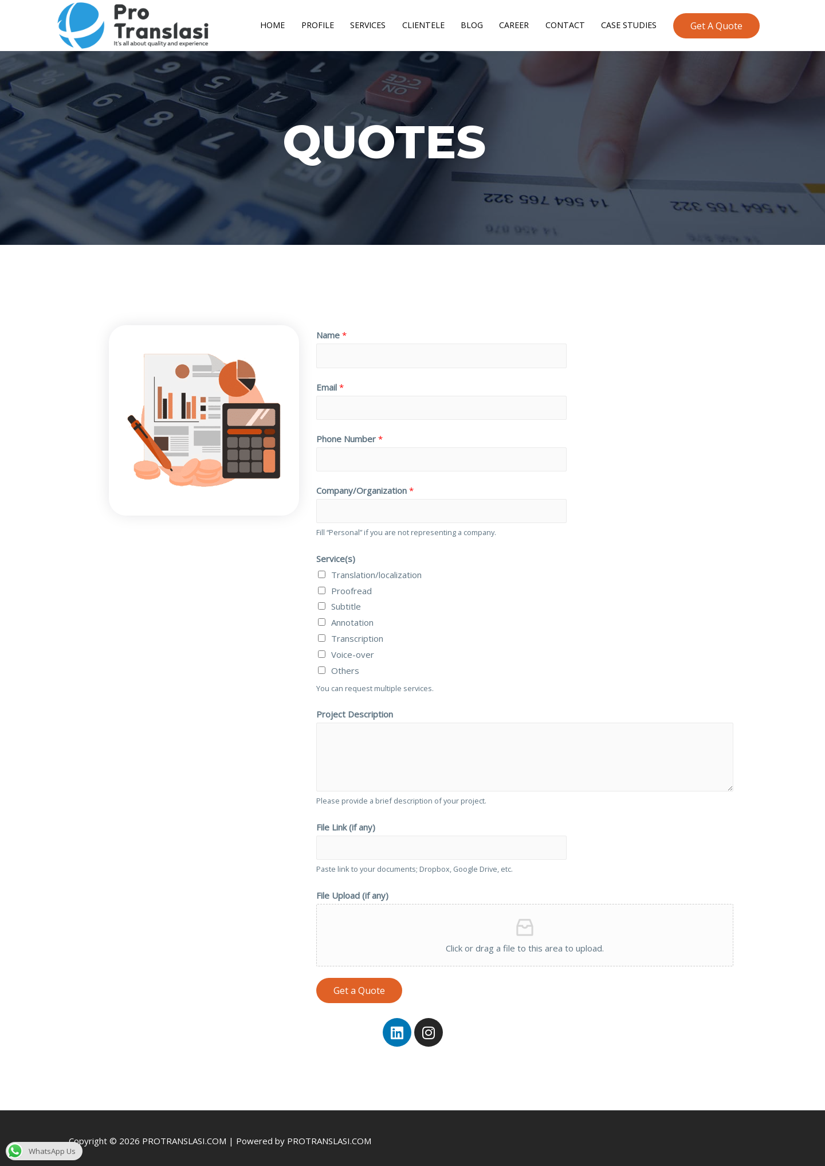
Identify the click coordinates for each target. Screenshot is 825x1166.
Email (330, 375)
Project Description (354, 706)
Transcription (357, 631)
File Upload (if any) (352, 889)
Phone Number (349, 429)
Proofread (351, 583)
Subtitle (346, 599)
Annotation (352, 615)
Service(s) (335, 551)
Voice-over (352, 647)
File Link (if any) (345, 819)
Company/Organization (365, 482)
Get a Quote (359, 984)
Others (345, 663)
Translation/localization (376, 567)
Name (331, 323)
